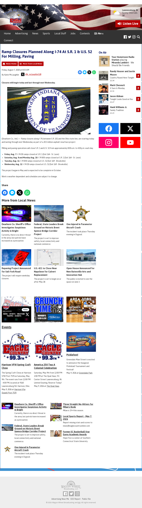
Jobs (72, 33)
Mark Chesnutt (117, 85)
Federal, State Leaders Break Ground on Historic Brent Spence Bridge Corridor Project (49, 220)
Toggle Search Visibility (138, 37)
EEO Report (75, 499)
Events (6, 327)
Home (7, 33)
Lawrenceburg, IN (130, 10)
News (35, 33)
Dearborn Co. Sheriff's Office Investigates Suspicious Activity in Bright (16, 218)
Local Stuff (60, 33)
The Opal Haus (53, 386)
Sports (46, 33)
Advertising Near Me (60, 499)
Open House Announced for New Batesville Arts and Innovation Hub (81, 262)
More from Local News (32, 64)
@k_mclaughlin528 (31, 74)
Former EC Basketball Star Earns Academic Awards (76, 433)
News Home (11, 64)
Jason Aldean (116, 96)
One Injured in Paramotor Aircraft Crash (81, 217)
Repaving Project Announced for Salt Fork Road (16, 261)
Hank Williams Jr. (118, 107)
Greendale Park (85, 373)
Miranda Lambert (120, 62)
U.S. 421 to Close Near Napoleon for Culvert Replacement (49, 262)
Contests (85, 33)
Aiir (79, 502)
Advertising (21, 33)
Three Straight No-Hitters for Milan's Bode (78, 405)
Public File (86, 499)
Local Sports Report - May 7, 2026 (77, 417)
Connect (8, 40)
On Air (97, 33)
